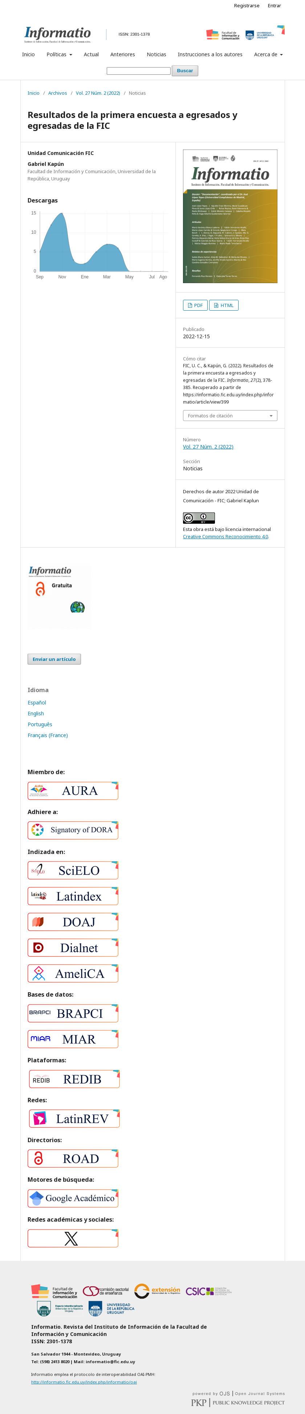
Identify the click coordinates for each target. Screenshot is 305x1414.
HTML (226, 305)
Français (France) (48, 735)
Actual (91, 54)
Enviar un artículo (54, 659)
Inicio (28, 54)
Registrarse (247, 5)
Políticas (57, 54)
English (36, 713)
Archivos (57, 93)
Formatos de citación (210, 415)
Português (40, 724)
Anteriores (122, 54)
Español (37, 702)
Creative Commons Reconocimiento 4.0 (225, 536)
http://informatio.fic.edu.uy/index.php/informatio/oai (84, 1382)
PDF (198, 305)
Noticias (156, 54)
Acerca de (266, 54)
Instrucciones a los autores (210, 54)
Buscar (185, 70)
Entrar (274, 5)
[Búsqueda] (139, 71)
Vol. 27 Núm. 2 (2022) (98, 93)
